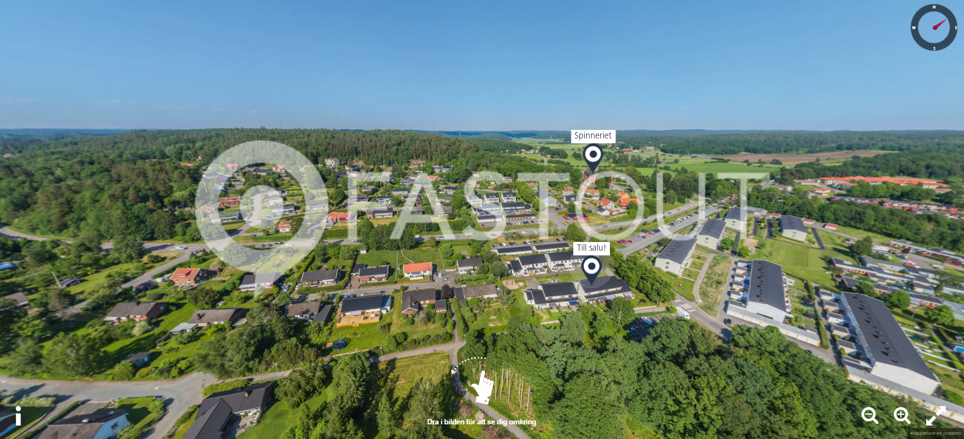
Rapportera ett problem (936, 433)
